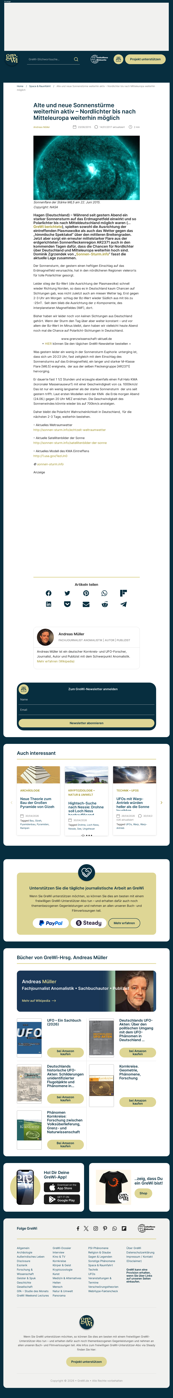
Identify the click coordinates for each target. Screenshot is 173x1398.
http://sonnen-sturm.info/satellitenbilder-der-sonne (70, 443)
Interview (58, 1252)
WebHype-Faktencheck (103, 1291)
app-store (62, 1187)
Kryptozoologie (80, 790)
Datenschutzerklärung (140, 1252)
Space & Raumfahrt (40, 86)
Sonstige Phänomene (101, 1261)
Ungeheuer (89, 828)
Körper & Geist (62, 1265)
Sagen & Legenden (100, 1256)
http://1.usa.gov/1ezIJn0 (50, 456)
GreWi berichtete (47, 227)
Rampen (24, 828)
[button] (48, 593)
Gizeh (38, 820)
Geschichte (24, 1282)
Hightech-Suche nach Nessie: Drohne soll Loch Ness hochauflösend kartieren (86, 811)
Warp (136, 824)
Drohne (82, 824)
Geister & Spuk (26, 1278)
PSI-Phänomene (98, 1248)
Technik (122, 790)
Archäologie (30, 790)
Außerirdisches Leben (30, 1256)
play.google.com (62, 1199)
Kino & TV (59, 1256)
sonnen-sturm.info (50, 464)
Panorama (59, 1295)
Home (20, 86)
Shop (143, 1193)
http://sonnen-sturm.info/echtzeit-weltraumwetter (69, 430)
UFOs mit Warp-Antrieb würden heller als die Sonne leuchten (132, 805)
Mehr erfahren (124, 923)
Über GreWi (133, 1248)
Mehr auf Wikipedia (39, 1000)
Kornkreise (59, 1261)
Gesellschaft (25, 1286)
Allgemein (23, 1248)
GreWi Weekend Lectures (33, 1295)
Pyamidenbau (27, 824)
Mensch (57, 1286)
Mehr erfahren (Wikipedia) (56, 661)
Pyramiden (43, 824)
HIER (48, 343)
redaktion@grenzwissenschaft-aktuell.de (118, 59)
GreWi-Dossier (62, 1248)
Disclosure (23, 1261)
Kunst (56, 1274)
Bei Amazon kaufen (65, 1144)
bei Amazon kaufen (65, 1052)
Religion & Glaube (99, 1252)
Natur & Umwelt (80, 794)
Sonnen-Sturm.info (92, 254)
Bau (32, 820)
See (79, 828)
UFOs (135, 790)
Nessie (72, 828)
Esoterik (22, 1265)
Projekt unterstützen (145, 59)
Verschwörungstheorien (103, 1286)
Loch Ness (93, 824)
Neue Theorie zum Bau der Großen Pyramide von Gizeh (37, 803)
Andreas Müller (41, 127)
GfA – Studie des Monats (32, 1291)
